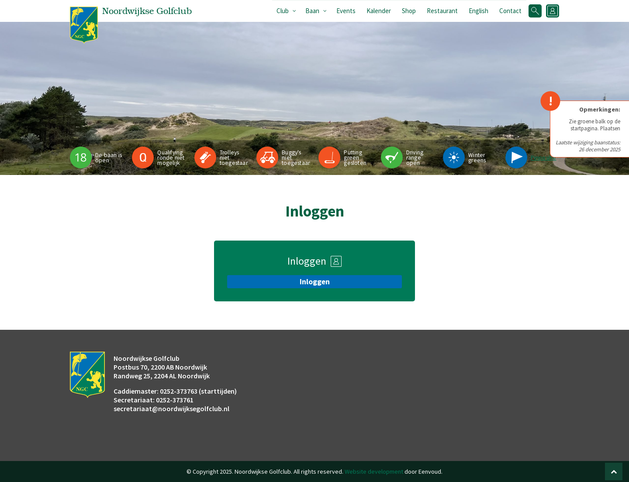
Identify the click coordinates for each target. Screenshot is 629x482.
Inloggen (315, 281)
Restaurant (442, 11)
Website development (374, 471)
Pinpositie (543, 157)
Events (346, 11)
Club (282, 11)
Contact (510, 11)
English (478, 11)
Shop (409, 11)
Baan (312, 11)
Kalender (378, 11)
